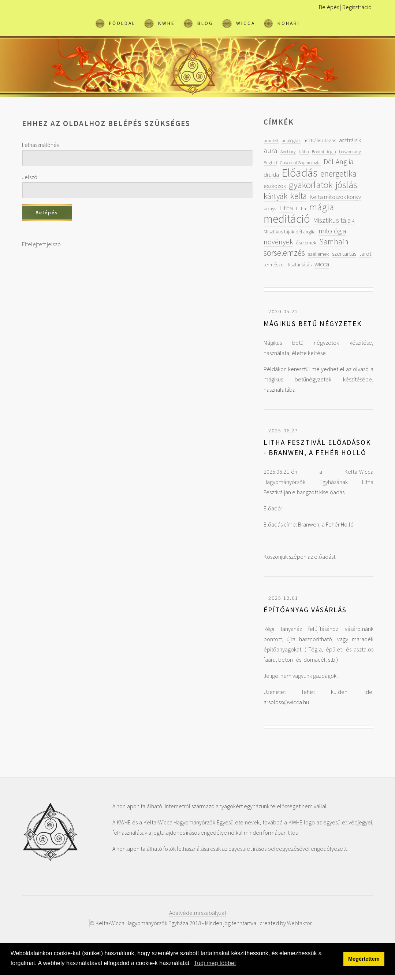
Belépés (329, 7)
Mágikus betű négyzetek (313, 323)
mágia (321, 207)
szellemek (318, 254)
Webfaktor (299, 923)
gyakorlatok (310, 185)
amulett (271, 140)
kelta (298, 196)
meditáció (287, 218)
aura (270, 150)
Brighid (270, 162)
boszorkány (350, 151)
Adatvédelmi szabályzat (197, 912)
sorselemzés (284, 252)
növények (278, 241)
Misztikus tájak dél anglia (290, 231)
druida (271, 174)
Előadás (299, 173)
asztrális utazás (319, 140)
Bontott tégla (324, 151)
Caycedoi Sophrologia (300, 162)
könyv (270, 208)
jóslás (346, 185)
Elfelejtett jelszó (41, 244)
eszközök (275, 185)
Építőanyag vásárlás (305, 609)
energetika (338, 173)
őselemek (306, 242)
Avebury (288, 151)
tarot (365, 253)
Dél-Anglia (339, 161)
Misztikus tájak (333, 220)
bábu (304, 151)
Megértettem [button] (364, 959)
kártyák (275, 196)
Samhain (334, 242)
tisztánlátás (300, 264)
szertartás (344, 253)
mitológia (332, 230)
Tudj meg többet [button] (215, 963)
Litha (286, 208)
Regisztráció (357, 7)
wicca (321, 264)
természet (274, 264)
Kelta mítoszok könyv (335, 196)
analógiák (291, 140)
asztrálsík (350, 140)
